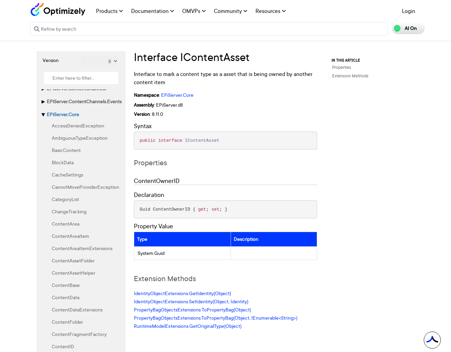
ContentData (65, 297)
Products (109, 11)
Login (408, 11)
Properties (341, 67)
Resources (270, 11)
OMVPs (194, 11)
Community (230, 11)
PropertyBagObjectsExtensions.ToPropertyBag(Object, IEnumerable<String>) (215, 318)
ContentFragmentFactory (79, 334)
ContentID (63, 346)
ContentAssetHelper (73, 273)
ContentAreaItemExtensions (82, 248)
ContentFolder (67, 322)
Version (51, 60)
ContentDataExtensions (77, 309)
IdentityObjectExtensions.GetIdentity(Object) (182, 293)
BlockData (63, 162)
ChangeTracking (69, 211)
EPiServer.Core (63, 114)
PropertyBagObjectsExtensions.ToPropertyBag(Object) (192, 309)
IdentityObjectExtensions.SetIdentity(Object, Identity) (191, 301)
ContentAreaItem (70, 236)
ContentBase (66, 285)
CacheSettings (67, 174)
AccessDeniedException (78, 125)
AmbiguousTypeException (80, 138)
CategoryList (65, 199)
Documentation (152, 11)
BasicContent (66, 150)
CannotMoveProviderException (85, 187)
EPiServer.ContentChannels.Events (84, 101)
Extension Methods (350, 76)
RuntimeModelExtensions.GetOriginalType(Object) (188, 326)
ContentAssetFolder (73, 260)
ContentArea (65, 223)
